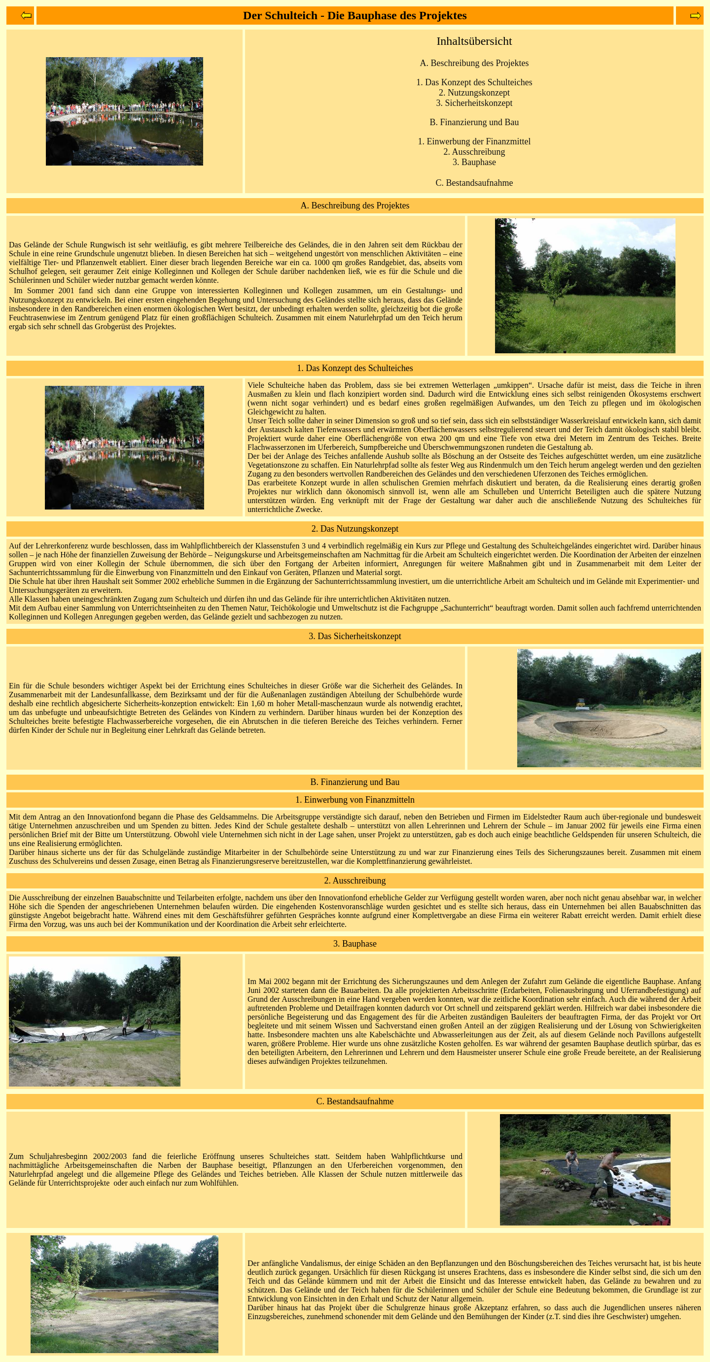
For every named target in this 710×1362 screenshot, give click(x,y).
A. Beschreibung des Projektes (355, 205)
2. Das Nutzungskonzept (355, 529)
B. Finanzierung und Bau (355, 782)
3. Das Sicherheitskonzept (355, 636)
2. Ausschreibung (474, 152)
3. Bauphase (474, 162)
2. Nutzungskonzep (473, 93)
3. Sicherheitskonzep (473, 103)
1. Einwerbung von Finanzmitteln (355, 800)
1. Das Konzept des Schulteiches (474, 82)
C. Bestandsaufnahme (474, 183)
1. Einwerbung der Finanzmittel (474, 141)
